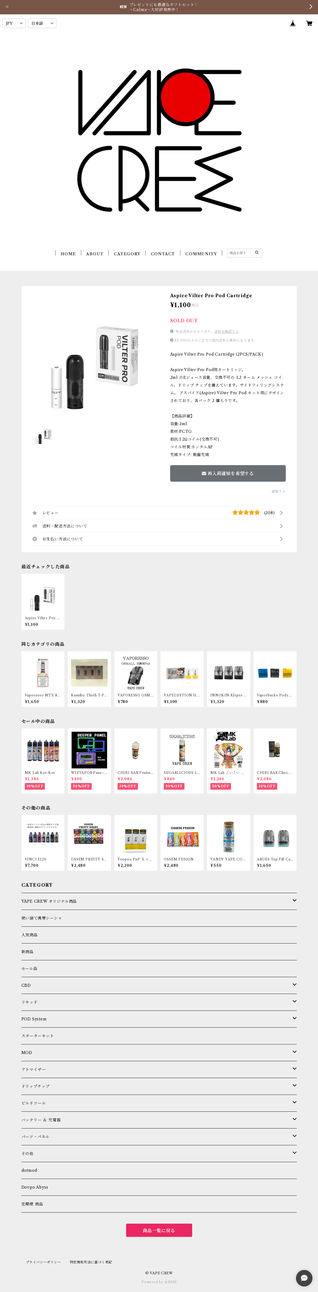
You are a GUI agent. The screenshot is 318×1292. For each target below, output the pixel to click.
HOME (68, 253)
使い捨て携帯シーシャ (41, 918)
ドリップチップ (35, 1086)
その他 (27, 1153)
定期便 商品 (32, 1204)
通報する (278, 491)
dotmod (29, 1170)
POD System (34, 1019)
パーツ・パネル (35, 1136)
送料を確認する (226, 331)
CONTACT (163, 253)
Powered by (159, 1282)
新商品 (27, 951)
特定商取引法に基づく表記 (91, 1262)
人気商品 (29, 934)
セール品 (29, 968)
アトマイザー (33, 1069)
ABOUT (94, 253)
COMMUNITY (201, 253)
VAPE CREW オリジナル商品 (49, 901)
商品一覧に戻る (159, 1230)
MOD (26, 1052)
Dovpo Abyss (34, 1187)
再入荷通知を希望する (228, 473)
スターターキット (37, 1035)
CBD (26, 985)
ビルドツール (33, 1103)
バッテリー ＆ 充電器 (41, 1119)
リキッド (29, 1002)
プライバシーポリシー (43, 1262)
